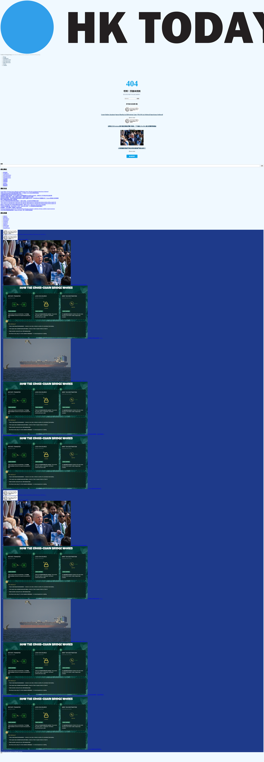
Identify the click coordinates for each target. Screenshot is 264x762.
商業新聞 (5, 180)
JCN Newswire (6, 61)
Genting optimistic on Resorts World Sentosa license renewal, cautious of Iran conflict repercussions (28, 208)
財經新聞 (5, 181)
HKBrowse (6, 225)
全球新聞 (5, 179)
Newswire (6, 220)
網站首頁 (5, 172)
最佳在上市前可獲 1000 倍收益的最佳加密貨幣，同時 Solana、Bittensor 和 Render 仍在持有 (23, 204)
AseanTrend (6, 228)
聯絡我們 (5, 185)
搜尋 (2, 164)
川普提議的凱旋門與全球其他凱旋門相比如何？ (132, 148)
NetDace (5, 224)
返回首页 (132, 156)
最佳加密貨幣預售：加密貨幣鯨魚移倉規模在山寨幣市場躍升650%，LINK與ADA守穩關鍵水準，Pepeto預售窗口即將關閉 (30, 198)
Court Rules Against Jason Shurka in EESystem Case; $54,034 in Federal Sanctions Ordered (132, 114)
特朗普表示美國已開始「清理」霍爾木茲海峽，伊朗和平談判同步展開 (17, 197)
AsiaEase (5, 222)
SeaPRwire (5, 58)
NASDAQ (5, 217)
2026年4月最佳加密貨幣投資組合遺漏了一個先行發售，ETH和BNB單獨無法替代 (20, 201)
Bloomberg (6, 218)
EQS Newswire (6, 62)
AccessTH (6, 226)
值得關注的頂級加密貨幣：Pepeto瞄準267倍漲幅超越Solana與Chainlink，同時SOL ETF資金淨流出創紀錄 (26, 195)
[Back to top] (1, 753)
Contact (5, 65)
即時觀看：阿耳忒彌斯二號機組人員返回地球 (11, 207)
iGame (4, 64)
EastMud (5, 221)
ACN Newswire (7, 59)
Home (4, 57)
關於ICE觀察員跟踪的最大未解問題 (9, 199)
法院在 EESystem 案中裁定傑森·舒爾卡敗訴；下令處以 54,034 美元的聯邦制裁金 (132, 126)
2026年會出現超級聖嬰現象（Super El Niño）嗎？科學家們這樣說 (17, 210)
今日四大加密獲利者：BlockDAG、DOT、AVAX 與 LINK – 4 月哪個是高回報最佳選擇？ (22, 206)
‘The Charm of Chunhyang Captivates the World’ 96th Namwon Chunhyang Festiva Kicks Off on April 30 (28, 202)
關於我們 (5, 184)
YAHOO (5, 216)
